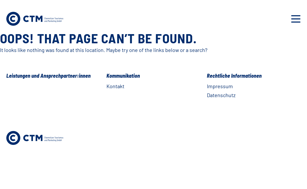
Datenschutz (221, 95)
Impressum (220, 86)
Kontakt (115, 86)
